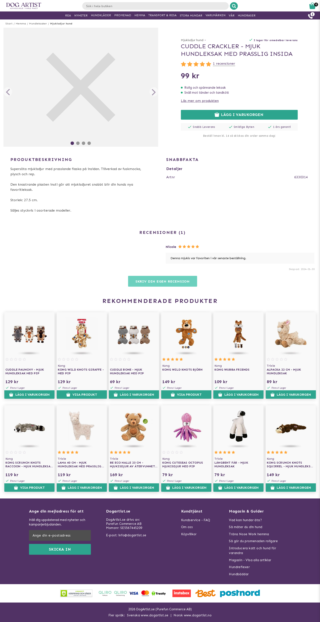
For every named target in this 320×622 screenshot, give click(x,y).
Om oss (187, 527)
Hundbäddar (239, 574)
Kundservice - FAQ (195, 520)
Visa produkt (81, 395)
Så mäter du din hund (245, 527)
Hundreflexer (239, 567)
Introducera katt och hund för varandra (252, 550)
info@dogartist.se (132, 535)
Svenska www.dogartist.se (148, 615)
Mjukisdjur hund (61, 23)
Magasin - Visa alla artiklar (250, 560)
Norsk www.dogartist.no (193, 615)
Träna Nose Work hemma (249, 534)
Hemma (21, 23)
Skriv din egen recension (162, 281)
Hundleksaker (38, 23)
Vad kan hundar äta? (245, 520)
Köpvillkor (189, 534)
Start (9, 23)
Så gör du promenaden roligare (253, 541)
